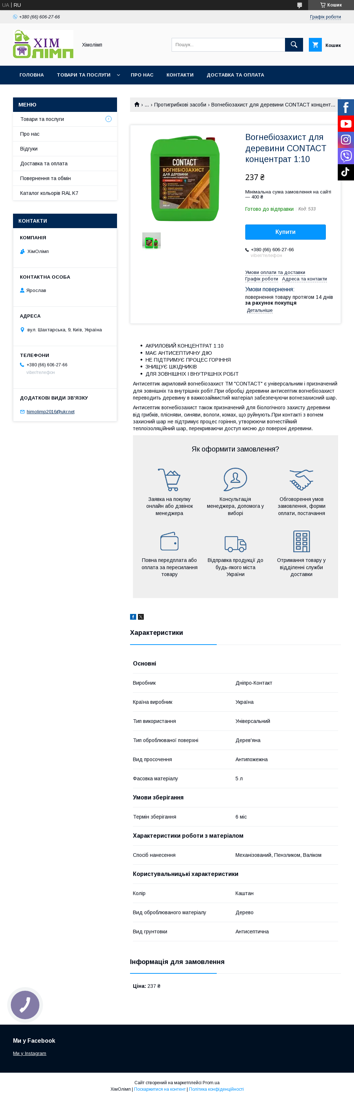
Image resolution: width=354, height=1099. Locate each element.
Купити (286, 232)
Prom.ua (211, 1082)
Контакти (180, 75)
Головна (32, 75)
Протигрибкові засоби (180, 105)
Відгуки (29, 149)
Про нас (142, 75)
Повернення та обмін (45, 178)
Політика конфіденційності (216, 1089)
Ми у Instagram (29, 1053)
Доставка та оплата (235, 75)
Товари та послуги (84, 75)
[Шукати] (294, 45)
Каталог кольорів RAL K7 (54, 93)
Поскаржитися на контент (160, 1089)
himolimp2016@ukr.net (50, 411)
